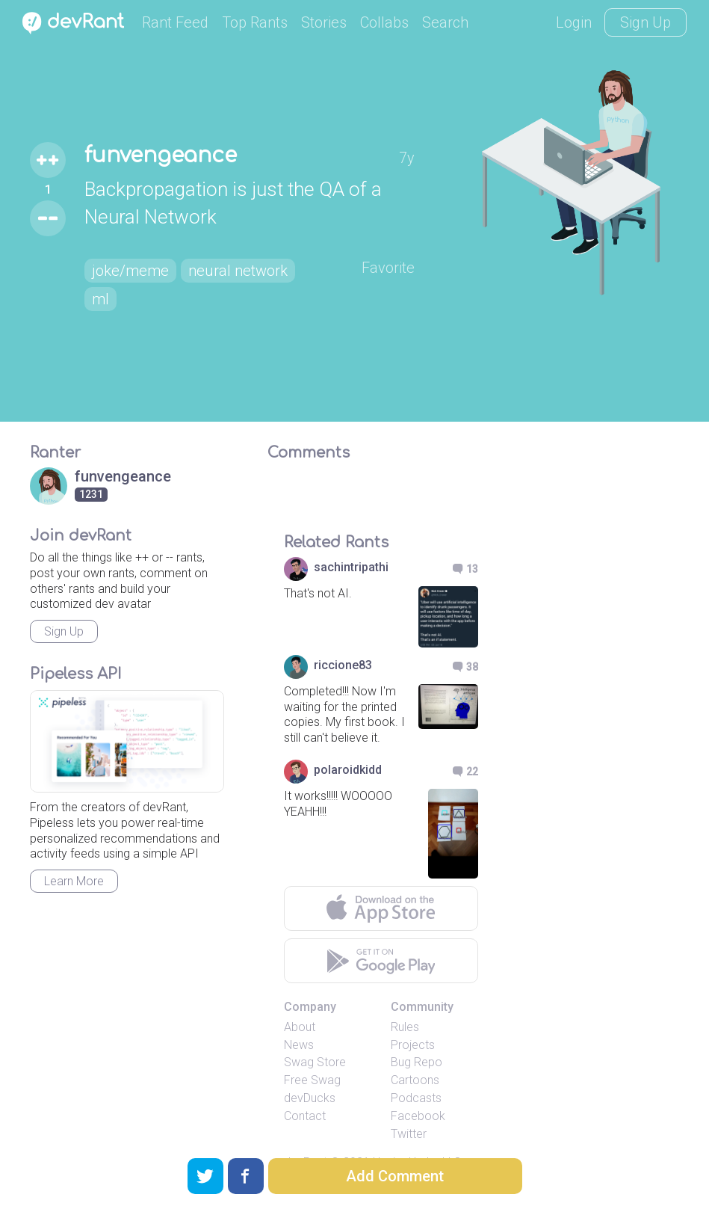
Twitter (409, 1134)
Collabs (384, 22)
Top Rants (255, 22)
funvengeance (160, 155)
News (299, 1045)
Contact (305, 1116)
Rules (405, 1027)
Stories (324, 22)
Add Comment (395, 1176)
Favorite (388, 268)
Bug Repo (416, 1062)
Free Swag (312, 1080)
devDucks (309, 1098)
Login (574, 22)
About (299, 1027)
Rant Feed (175, 22)
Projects (413, 1045)
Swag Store (315, 1062)
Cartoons (415, 1080)
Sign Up (645, 22)
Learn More (74, 881)
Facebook (418, 1116)
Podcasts (416, 1098)
